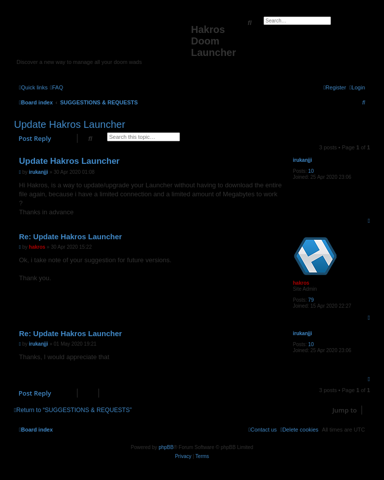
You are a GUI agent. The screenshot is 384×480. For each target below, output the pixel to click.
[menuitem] (56, 87)
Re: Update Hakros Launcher (70, 236)
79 (311, 300)
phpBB (166, 447)
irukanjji (302, 160)
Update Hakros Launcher (69, 124)
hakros (301, 283)
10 (311, 171)
